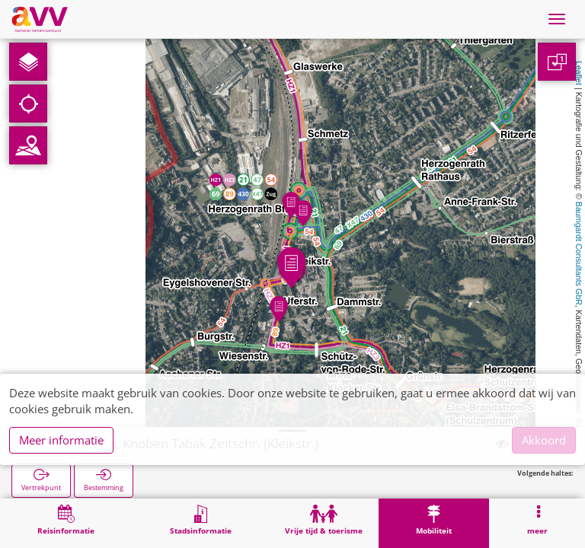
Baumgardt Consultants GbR (578, 253)
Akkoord (544, 440)
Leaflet (578, 73)
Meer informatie (61, 440)
